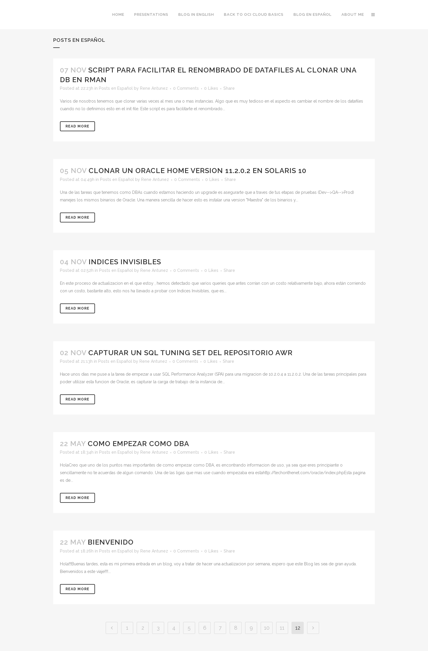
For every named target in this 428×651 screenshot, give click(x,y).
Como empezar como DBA (138, 443)
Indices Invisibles (125, 262)
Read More (77, 126)
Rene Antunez (154, 88)
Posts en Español (116, 88)
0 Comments (186, 88)
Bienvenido (111, 542)
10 (267, 628)
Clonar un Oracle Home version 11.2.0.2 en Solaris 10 (197, 170)
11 (282, 628)
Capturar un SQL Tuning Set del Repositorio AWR (190, 352)
